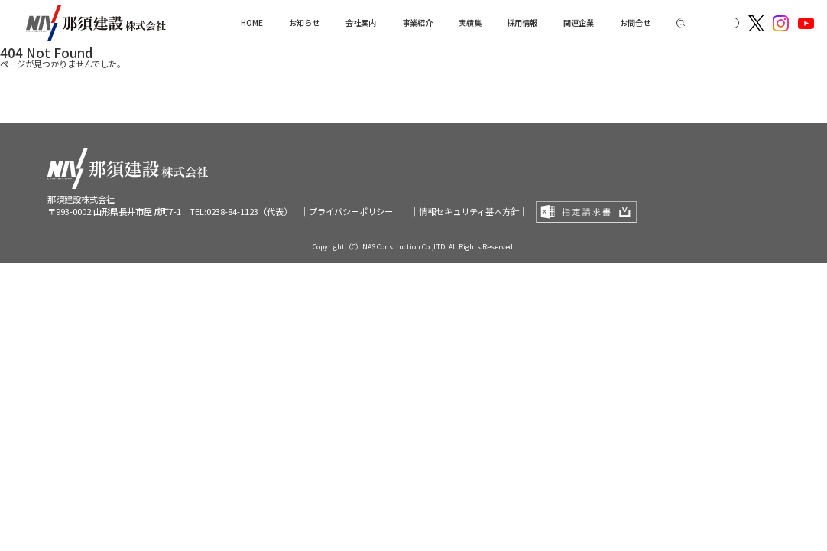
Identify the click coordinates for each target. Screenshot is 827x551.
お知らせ (304, 22)
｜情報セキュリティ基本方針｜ (468, 211)
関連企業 (578, 22)
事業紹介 (417, 22)
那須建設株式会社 (96, 23)
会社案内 (360, 22)
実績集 (470, 22)
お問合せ (635, 22)
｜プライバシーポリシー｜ (350, 211)
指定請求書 (586, 212)
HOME (252, 22)
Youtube (806, 23)
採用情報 (522, 22)
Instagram (781, 23)
